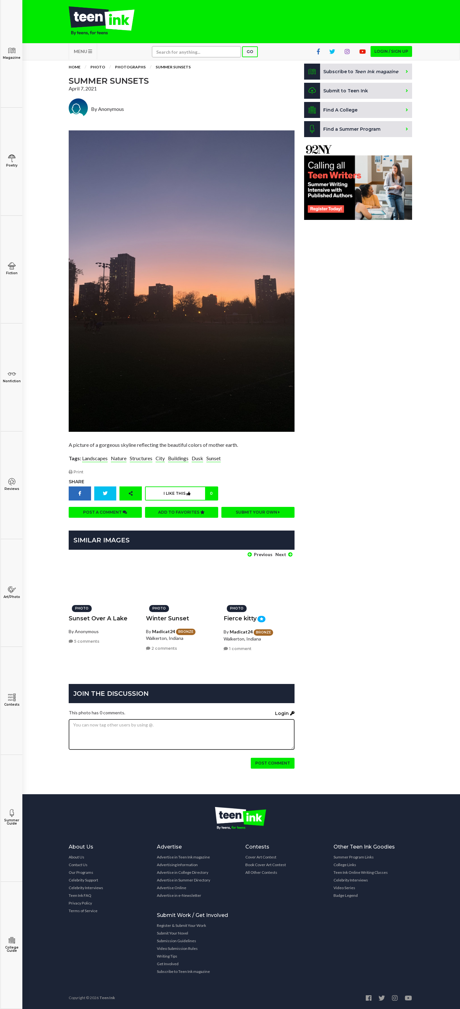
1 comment (237, 648)
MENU (83, 51)
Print (76, 472)
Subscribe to (351, 72)
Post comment (272, 763)
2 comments (161, 648)
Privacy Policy (80, 903)
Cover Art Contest (260, 857)
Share (76, 482)
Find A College (330, 110)
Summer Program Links (354, 857)
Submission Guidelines (176, 940)
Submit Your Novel (172, 933)
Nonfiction (12, 376)
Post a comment (105, 512)
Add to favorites (181, 512)
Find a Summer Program (342, 129)
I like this (191, 493)
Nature (118, 458)
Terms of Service (83, 910)
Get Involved (168, 963)
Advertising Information (177, 864)
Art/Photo (12, 592)
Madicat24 (163, 631)
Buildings (178, 458)
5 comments (84, 641)
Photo (97, 67)
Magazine (12, 53)
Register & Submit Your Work (181, 925)
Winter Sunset (167, 618)
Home (74, 67)
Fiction (12, 268)
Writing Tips (167, 956)
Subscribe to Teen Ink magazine (183, 971)
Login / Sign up (391, 51)
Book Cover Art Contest (265, 864)
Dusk (197, 458)
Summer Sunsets (173, 67)
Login (285, 713)
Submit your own (258, 512)
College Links (345, 864)
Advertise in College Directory (182, 872)
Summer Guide (12, 817)
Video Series (344, 887)
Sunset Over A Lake (98, 618)
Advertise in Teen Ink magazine (183, 857)
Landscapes (95, 458)
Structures (141, 458)
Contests (12, 700)
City (160, 458)
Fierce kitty (240, 618)
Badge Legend (346, 895)
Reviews (12, 484)
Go (250, 51)
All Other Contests (261, 872)
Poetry (12, 160)
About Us (76, 857)
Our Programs (81, 872)
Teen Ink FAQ (80, 895)
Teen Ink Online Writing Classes (361, 872)
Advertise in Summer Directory (183, 880)
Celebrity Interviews (86, 887)
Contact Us (78, 864)
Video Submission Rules (177, 948)
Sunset (213, 458)
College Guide (12, 944)
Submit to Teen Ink (336, 91)
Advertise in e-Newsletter (179, 895)
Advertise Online (171, 887)
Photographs (130, 67)
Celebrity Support (83, 880)
